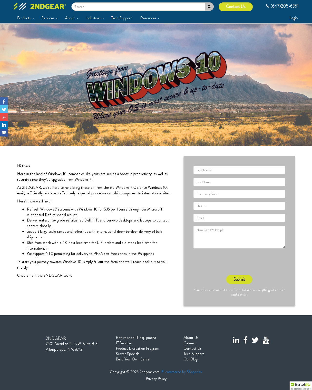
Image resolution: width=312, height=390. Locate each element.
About (71, 18)
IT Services (124, 343)
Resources (150, 18)
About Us (191, 337)
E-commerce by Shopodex (181, 372)
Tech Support (122, 18)
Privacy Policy (156, 378)
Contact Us (235, 7)
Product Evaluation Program (137, 348)
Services (49, 18)
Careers (190, 343)
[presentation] (230, 261)
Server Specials (127, 354)
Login (294, 18)
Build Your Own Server (133, 359)
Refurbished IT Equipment (136, 337)
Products (25, 18)
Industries (95, 18)
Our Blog (190, 359)
